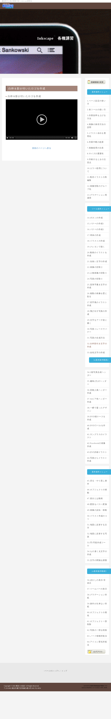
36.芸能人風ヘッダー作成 (97, 391)
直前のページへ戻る (41, 148)
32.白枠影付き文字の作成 (97, 345)
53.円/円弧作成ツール (96, 544)
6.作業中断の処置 (95, 142)
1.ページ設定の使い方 (96, 102)
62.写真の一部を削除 (97, 630)
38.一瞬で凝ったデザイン (97, 409)
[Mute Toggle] (72, 138)
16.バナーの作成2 (95, 229)
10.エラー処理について (97, 169)
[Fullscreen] (76, 138)
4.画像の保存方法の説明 (96, 125)
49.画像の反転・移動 (97, 510)
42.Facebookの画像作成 (96, 444)
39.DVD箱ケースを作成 (96, 418)
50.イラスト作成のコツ (97, 517)
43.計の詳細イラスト (97, 452)
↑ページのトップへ (52, 671)
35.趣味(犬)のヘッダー (97, 382)
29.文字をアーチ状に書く (97, 321)
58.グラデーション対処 (97, 596)
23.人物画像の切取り (97, 273)
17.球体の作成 (94, 235)
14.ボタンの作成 (95, 218)
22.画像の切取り (95, 267)
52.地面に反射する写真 (97, 535)
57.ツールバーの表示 (97, 589)
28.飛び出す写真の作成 (97, 312)
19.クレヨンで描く (96, 247)
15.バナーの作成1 (95, 224)
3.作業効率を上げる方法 (96, 117)
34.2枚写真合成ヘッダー (96, 373)
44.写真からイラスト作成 (97, 459)
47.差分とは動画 (95, 498)
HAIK (105, 687)
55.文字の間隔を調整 (97, 560)
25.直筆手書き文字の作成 (97, 286)
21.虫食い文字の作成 (97, 261)
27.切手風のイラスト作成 (97, 303)
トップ (64, 671)
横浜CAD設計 (20, 686)
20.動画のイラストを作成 (97, 254)
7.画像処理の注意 (95, 148)
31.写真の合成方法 (96, 338)
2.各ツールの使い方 (96, 110)
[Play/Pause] (7, 138)
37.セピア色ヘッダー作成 (97, 400)
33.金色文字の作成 (96, 352)
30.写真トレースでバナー (97, 330)
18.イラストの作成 (96, 241)
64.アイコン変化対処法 (97, 643)
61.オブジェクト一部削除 (97, 622)
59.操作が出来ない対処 (97, 605)
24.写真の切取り (95, 279)
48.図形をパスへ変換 (97, 504)
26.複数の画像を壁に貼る (97, 295)
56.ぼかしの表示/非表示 (96, 581)
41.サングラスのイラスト (97, 436)
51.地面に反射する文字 (97, 526)
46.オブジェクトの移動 (97, 491)
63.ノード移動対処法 (97, 636)
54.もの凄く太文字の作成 (97, 552)
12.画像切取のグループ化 (97, 187)
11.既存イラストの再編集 (97, 178)
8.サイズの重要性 (95, 154)
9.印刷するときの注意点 (96, 161)
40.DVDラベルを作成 (96, 427)
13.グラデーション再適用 (97, 196)
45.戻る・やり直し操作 (97, 482)
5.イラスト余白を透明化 (96, 134)
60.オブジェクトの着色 (97, 614)
